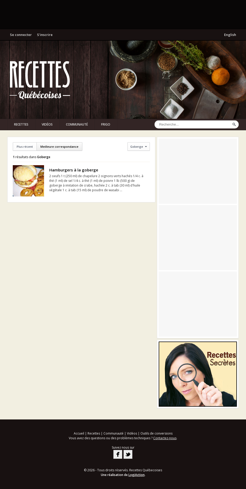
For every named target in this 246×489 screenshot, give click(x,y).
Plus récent (25, 146)
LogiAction (136, 475)
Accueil (79, 433)
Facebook (117, 454)
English (230, 34)
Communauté (77, 124)
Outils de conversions (156, 433)
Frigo (105, 124)
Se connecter (21, 34)
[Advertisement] (123, 14)
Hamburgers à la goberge (73, 169)
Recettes (21, 124)
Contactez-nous (164, 438)
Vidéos (47, 124)
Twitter (128, 454)
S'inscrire (45, 34)
